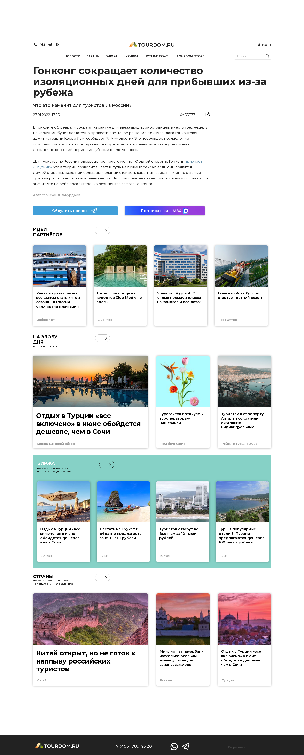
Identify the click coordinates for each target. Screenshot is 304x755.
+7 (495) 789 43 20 (133, 746)
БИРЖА (111, 56)
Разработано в (238, 747)
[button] (106, 230)
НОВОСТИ (72, 56)
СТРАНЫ (93, 56)
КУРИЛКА (131, 56)
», (51, 167)
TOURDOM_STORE (190, 56)
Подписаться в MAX (165, 211)
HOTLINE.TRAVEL (157, 56)
